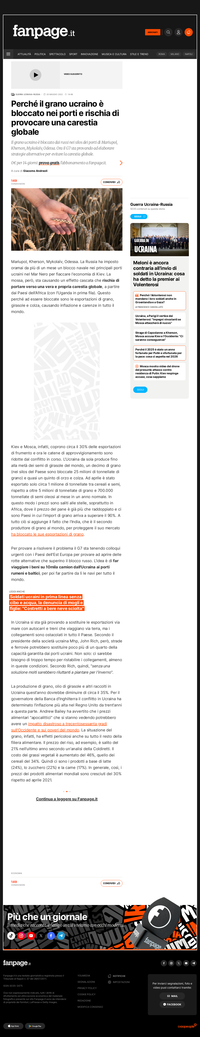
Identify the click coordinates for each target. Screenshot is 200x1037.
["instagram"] (22, 936)
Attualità (24, 54)
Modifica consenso (90, 1006)
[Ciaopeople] (187, 1027)
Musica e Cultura (114, 54)
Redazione (84, 1000)
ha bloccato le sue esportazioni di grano (47, 534)
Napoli (189, 54)
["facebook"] (55, 936)
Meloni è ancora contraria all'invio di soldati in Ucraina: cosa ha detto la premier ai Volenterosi (159, 273)
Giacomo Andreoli (35, 171)
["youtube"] (33, 936)
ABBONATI (153, 32)
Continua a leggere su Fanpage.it (67, 799)
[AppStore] (13, 1026)
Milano (175, 54)
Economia (16, 873)
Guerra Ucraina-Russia (27, 94)
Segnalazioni (86, 981)
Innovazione (89, 54)
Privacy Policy (87, 988)
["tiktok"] (11, 936)
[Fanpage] (17, 963)
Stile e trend (139, 54)
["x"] (44, 936)
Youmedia (84, 975)
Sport (73, 54)
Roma (162, 54)
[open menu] (8, 54)
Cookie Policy (87, 994)
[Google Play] (35, 1026)
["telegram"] (66, 936)
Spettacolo (57, 54)
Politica (40, 54)
